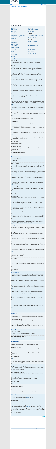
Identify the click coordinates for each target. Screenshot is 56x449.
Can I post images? (13, 53)
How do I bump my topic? (13, 49)
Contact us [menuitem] (34, 428)
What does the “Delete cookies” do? (14, 32)
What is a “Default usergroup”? (31, 31)
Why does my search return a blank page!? (32, 41)
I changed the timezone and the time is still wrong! (16, 36)
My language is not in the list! (14, 37)
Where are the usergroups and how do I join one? (33, 29)
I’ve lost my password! (13, 31)
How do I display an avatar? (14, 38)
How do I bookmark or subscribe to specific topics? (33, 45)
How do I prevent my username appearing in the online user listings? (18, 35)
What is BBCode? (13, 51)
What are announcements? (14, 54)
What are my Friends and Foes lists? (32, 37)
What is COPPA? (13, 28)
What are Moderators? (30, 28)
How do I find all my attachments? (31, 49)
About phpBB (27, 397)
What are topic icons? (13, 56)
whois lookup (28, 406)
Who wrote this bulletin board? (31, 51)
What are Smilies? (13, 52)
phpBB (19, 133)
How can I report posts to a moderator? (15, 47)
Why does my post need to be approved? (15, 48)
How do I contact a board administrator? (32, 53)
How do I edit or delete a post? (14, 42)
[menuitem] (11, 4)
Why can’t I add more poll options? (14, 44)
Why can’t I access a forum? (14, 45)
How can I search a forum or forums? (32, 40)
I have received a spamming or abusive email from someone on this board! (35, 35)
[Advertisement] (28, 15)
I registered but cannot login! (14, 29)
